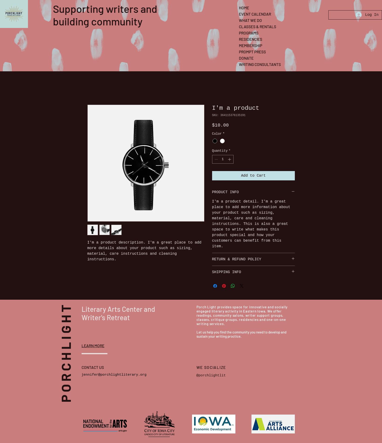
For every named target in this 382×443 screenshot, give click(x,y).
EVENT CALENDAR (255, 14)
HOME (244, 7)
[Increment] (230, 159)
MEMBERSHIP (250, 45)
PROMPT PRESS (252, 51)
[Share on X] (241, 286)
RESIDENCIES (250, 39)
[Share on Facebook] (215, 286)
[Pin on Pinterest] (224, 286)
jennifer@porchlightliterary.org (114, 375)
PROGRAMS (248, 33)
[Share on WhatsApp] (233, 286)
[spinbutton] (223, 159)
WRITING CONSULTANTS (260, 64)
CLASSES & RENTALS (257, 26)
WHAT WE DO (250, 20)
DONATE (246, 58)
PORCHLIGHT (73, 350)
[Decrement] (216, 159)
